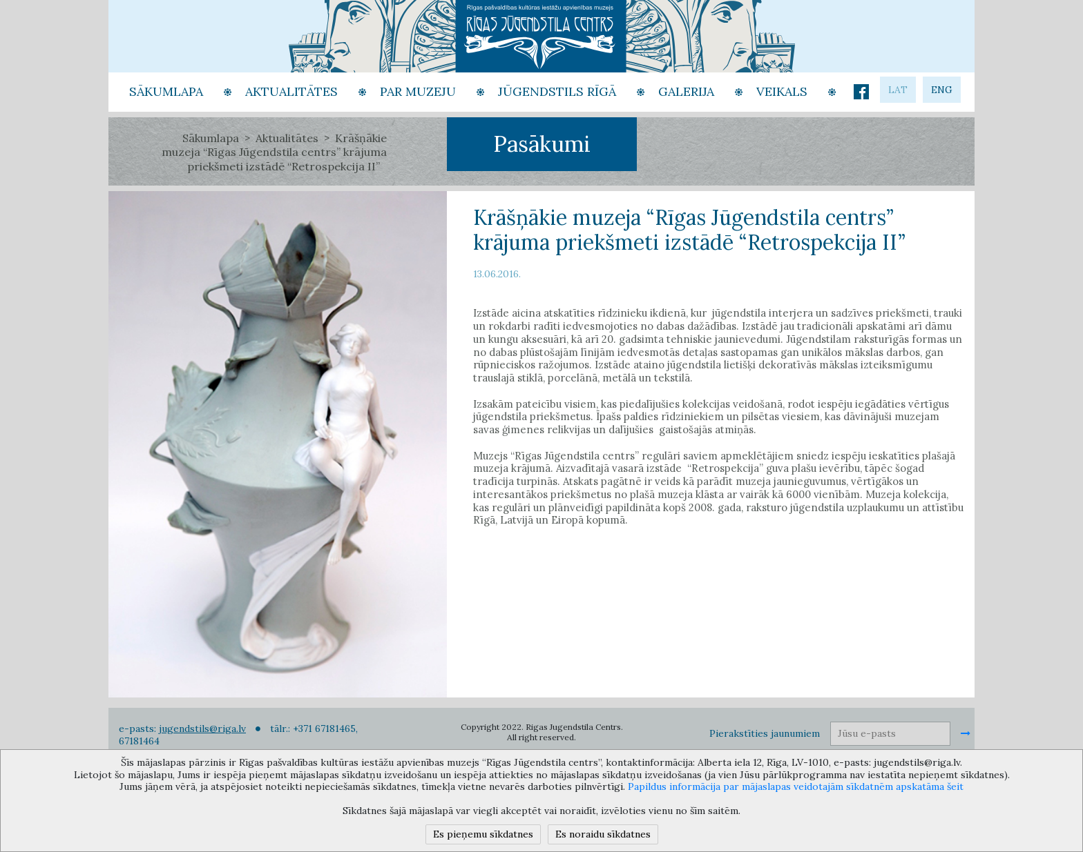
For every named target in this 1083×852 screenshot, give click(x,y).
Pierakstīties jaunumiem (764, 733)
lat (898, 89)
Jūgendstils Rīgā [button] (557, 91)
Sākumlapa (210, 138)
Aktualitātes (287, 138)
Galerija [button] (686, 91)
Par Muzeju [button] (418, 91)
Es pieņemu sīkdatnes (483, 834)
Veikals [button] (781, 91)
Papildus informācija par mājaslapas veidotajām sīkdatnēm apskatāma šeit (796, 786)
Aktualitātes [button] (291, 91)
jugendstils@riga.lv (202, 728)
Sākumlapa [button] (166, 91)
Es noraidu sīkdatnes (603, 834)
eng (941, 89)
